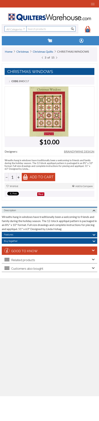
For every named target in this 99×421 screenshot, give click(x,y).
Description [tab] (49, 210)
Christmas (22, 51)
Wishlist (12, 186)
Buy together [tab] (49, 240)
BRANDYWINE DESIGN (79, 151)
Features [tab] (49, 234)
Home (8, 51)
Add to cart (38, 177)
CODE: (15, 81)
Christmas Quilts (43, 51)
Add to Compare (82, 186)
